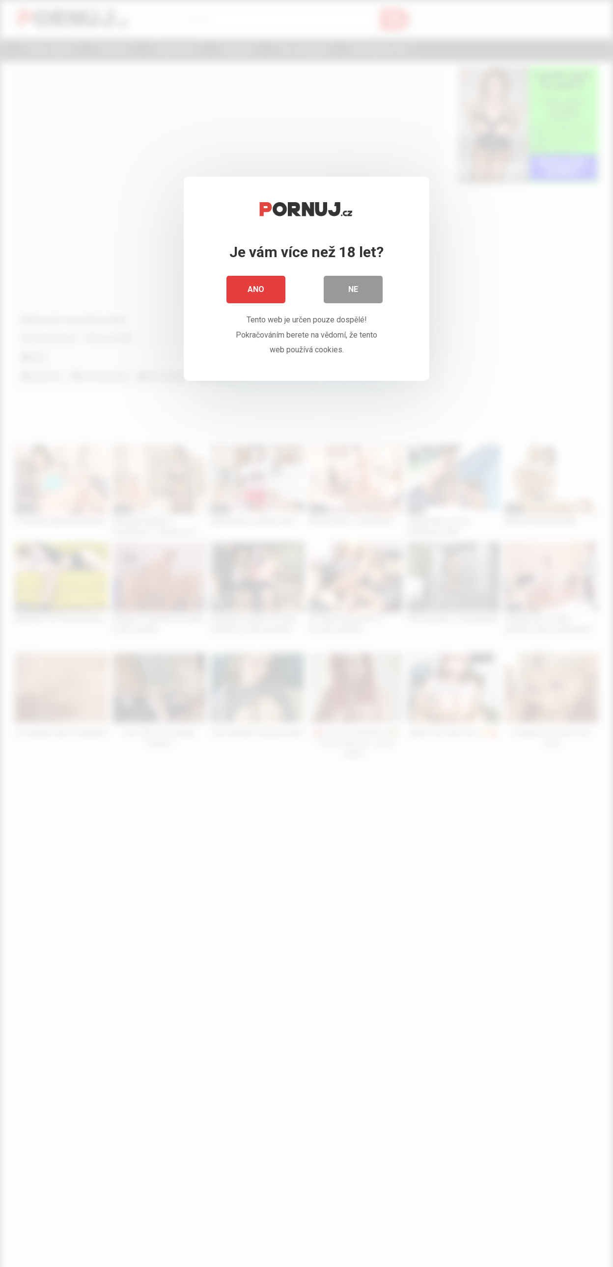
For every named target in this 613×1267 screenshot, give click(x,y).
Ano (256, 289)
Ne (353, 289)
